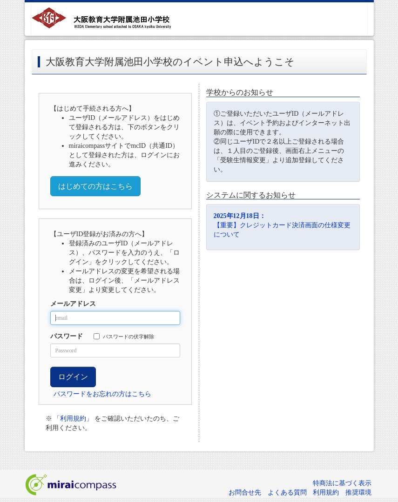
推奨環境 (358, 492)
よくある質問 (287, 492)
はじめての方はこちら (95, 186)
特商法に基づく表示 (342, 483)
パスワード (66, 336)
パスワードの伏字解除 (124, 336)
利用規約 (326, 492)
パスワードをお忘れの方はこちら (102, 393)
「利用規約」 (73, 418)
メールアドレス (73, 303)
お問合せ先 (245, 492)
